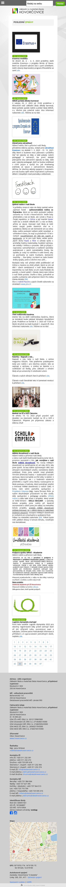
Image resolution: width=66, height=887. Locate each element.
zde (18, 70)
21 (30, 651)
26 (15, 655)
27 (20, 655)
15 (41, 646)
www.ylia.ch (26, 284)
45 (30, 664)
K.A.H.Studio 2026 (29, 885)
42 (15, 664)
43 (20, 664)
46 (35, 664)
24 (46, 651)
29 (30, 655)
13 (30, 646)
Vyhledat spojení (35, 877)
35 (20, 659)
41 (51, 659)
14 (35, 646)
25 (51, 651)
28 (25, 655)
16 (46, 646)
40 (46, 659)
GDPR (29, 882)
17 (51, 646)
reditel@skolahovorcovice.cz (21, 750)
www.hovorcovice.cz (18, 738)
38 (35, 659)
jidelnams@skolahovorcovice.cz (35, 795)
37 (30, 659)
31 (41, 655)
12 (25, 646)
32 (46, 655)
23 (41, 651)
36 (25, 659)
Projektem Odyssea (20, 491)
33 (51, 655)
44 (25, 664)
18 (15, 651)
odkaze (35, 587)
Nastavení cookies (17, 882)
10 (15, 646)
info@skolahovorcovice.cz (29, 769)
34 (15, 659)
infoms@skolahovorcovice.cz (31, 793)
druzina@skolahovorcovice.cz (35, 774)
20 (25, 651)
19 (20, 651)
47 (41, 664)
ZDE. (26, 279)
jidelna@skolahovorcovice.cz (34, 772)
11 (20, 646)
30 (35, 655)
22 (35, 651)
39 (41, 659)
